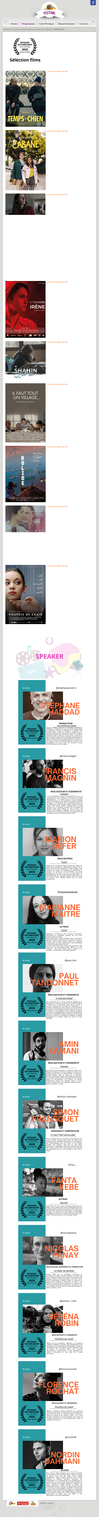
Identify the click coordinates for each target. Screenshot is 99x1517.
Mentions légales (46, 1503)
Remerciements (66, 23)
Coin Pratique (46, 23)
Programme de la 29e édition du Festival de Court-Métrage (32, 29)
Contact (83, 23)
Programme (28, 23)
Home (14, 23)
